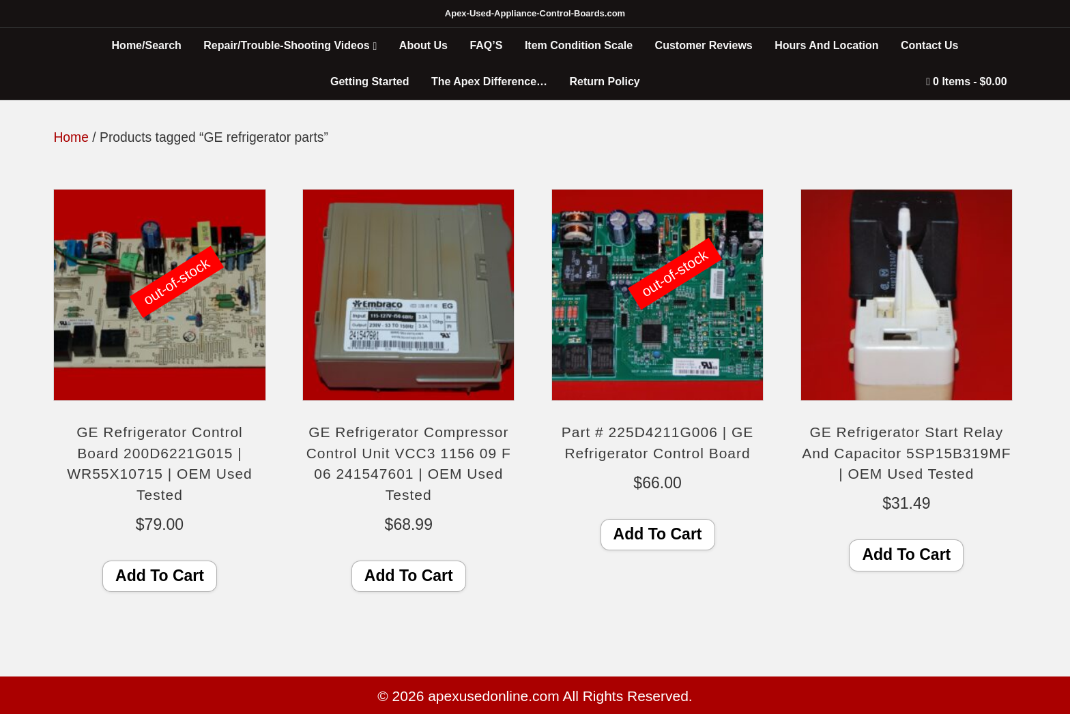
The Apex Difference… (489, 81)
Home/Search (147, 45)
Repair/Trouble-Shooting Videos (286, 45)
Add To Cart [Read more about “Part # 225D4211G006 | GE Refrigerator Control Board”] (657, 534)
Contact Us (929, 45)
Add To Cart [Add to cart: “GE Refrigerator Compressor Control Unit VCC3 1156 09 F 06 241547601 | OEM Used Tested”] (408, 575)
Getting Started (369, 81)
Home (71, 137)
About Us (423, 45)
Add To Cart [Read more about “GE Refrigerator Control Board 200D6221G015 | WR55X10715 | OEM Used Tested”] (159, 575)
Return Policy (605, 81)
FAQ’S (485, 45)
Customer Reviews (704, 45)
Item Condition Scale (579, 45)
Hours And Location (826, 45)
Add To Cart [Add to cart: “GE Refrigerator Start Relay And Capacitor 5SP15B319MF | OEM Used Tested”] (906, 554)
